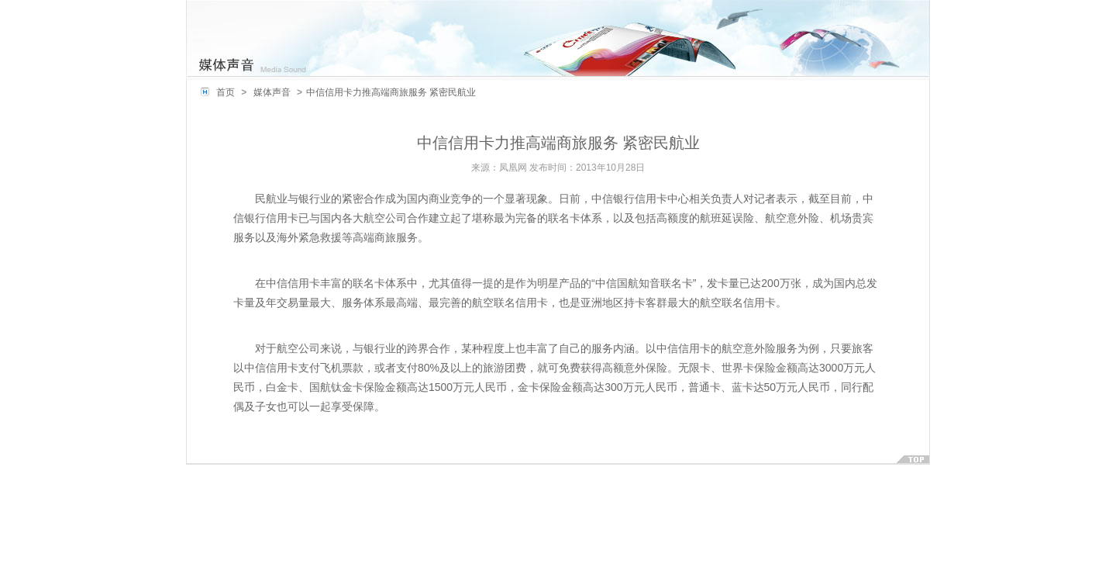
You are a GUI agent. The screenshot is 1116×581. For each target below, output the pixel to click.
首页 (225, 92)
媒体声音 (272, 92)
